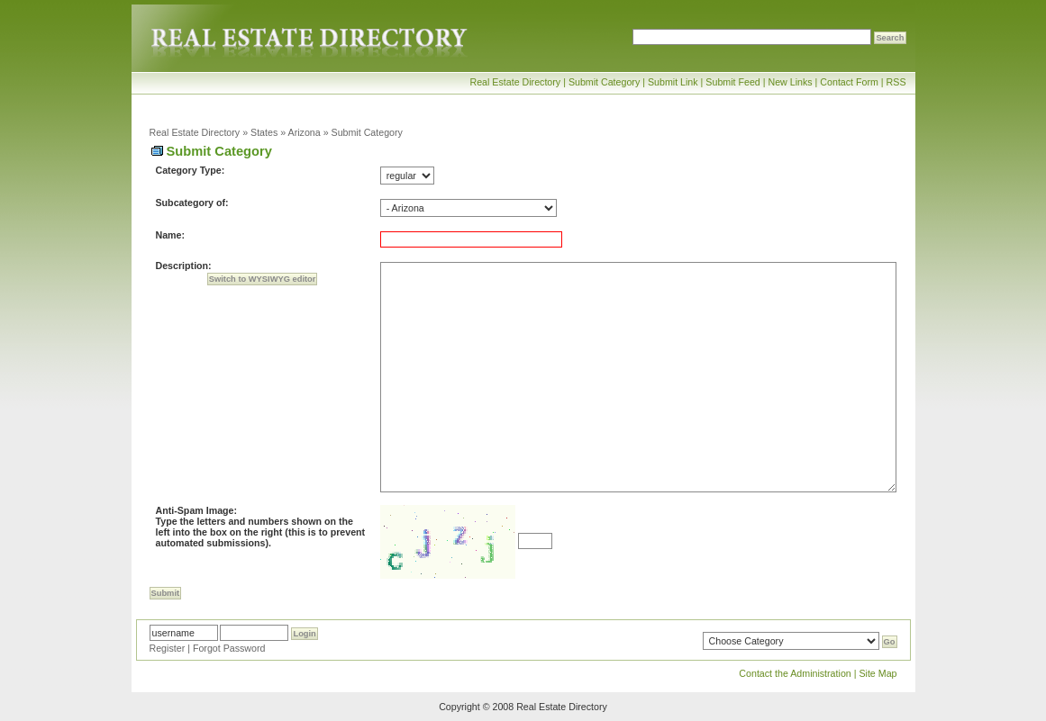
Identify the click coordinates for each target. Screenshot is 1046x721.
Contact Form (849, 82)
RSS (896, 82)
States (263, 132)
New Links (790, 82)
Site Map (877, 673)
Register (168, 648)
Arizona (304, 132)
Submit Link (673, 82)
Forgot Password (229, 648)
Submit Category (604, 82)
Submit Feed (732, 82)
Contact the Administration (794, 673)
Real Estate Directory (514, 82)
